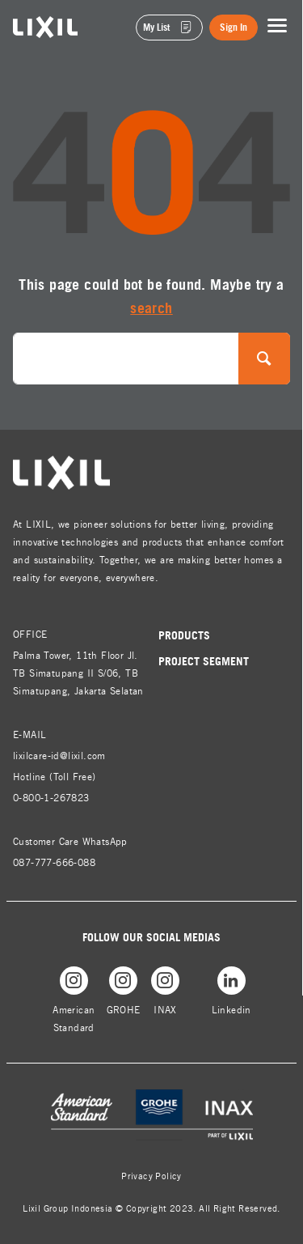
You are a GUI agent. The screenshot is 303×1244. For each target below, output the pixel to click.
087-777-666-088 (54, 862)
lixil (23, 25)
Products (184, 635)
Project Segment (203, 661)
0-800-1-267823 (51, 798)
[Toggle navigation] (277, 26)
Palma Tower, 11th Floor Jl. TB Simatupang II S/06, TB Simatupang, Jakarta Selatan (78, 673)
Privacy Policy (151, 1176)
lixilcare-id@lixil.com (59, 755)
